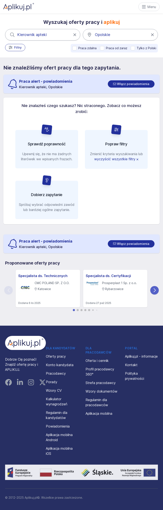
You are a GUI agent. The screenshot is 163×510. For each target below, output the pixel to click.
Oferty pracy (56, 356)
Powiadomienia (58, 426)
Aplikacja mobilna (99, 413)
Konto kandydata (59, 365)
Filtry (15, 47)
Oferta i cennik (97, 360)
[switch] (131, 84)
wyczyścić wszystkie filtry (116, 159)
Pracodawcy (56, 373)
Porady (51, 382)
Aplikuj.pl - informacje (141, 356)
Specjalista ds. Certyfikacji (108, 276)
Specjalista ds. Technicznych (42, 276)
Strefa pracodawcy (101, 383)
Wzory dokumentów (101, 391)
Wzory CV (54, 390)
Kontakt (131, 365)
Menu (149, 7)
